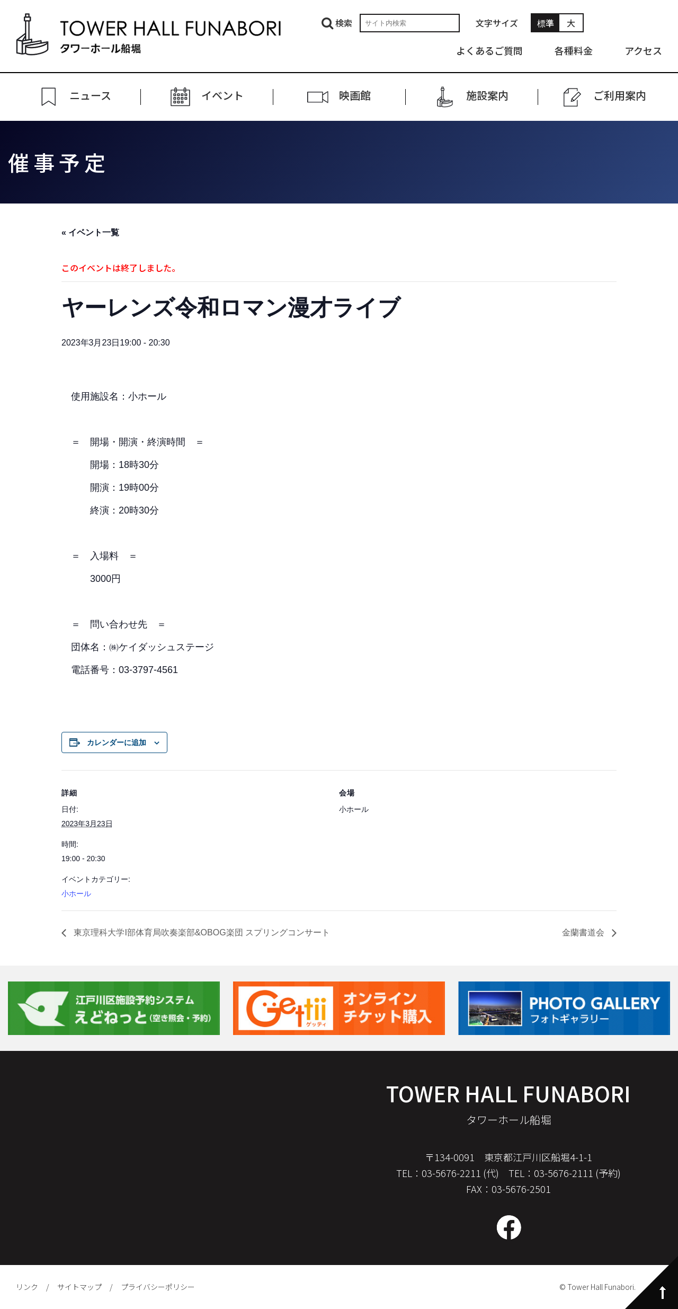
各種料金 (574, 50)
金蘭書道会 (584, 932)
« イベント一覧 (90, 232)
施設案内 (487, 95)
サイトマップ (79, 1286)
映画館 (355, 95)
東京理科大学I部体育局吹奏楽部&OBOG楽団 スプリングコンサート (201, 932)
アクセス (643, 50)
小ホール (76, 893)
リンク (27, 1286)
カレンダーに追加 (116, 742)
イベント (222, 95)
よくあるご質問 (489, 50)
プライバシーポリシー (158, 1286)
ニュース (90, 95)
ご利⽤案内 (619, 95)
